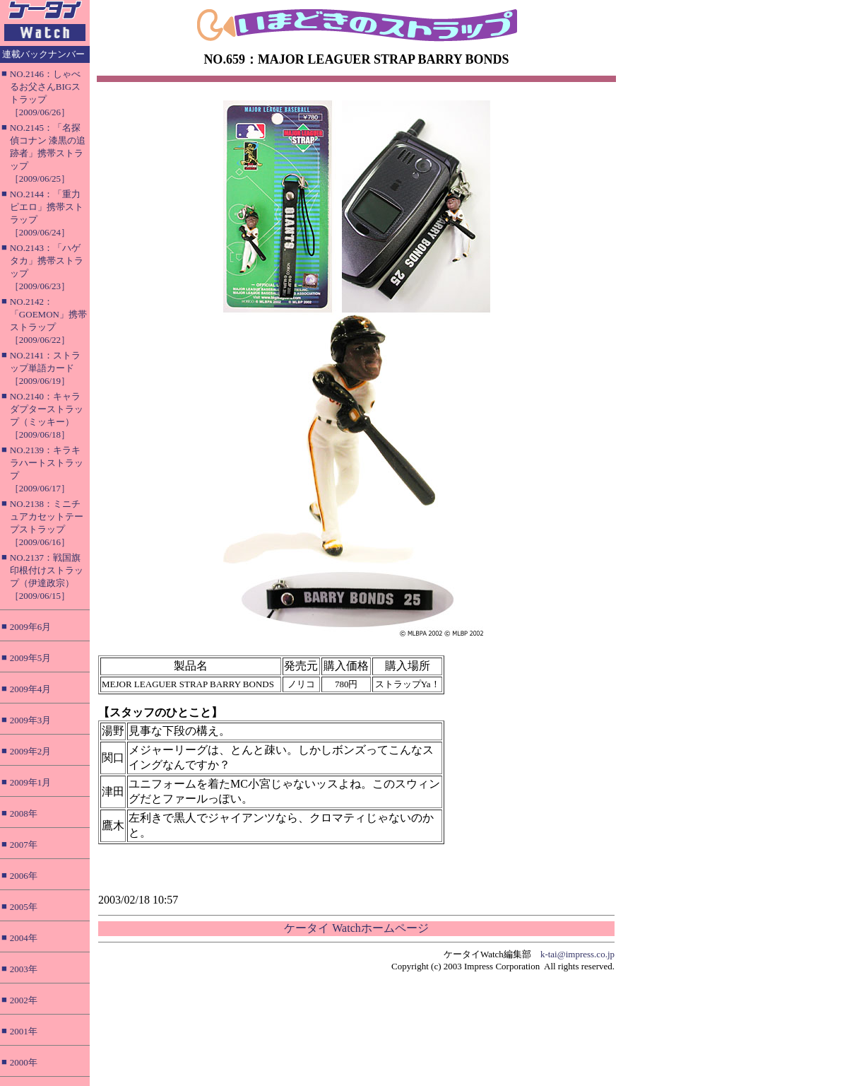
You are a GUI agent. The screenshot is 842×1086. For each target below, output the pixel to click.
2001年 (23, 1031)
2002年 (23, 1000)
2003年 (23, 969)
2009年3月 (31, 720)
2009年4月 (31, 689)
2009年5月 (31, 658)
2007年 (23, 844)
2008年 (23, 813)
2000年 (23, 1062)
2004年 (23, 938)
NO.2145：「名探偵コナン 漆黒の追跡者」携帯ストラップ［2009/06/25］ (47, 153)
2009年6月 (31, 626)
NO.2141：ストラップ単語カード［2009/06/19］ (45, 368)
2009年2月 (31, 751)
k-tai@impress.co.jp (577, 954)
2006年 (23, 875)
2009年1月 (31, 782)
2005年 (23, 906)
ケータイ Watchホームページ (356, 928)
